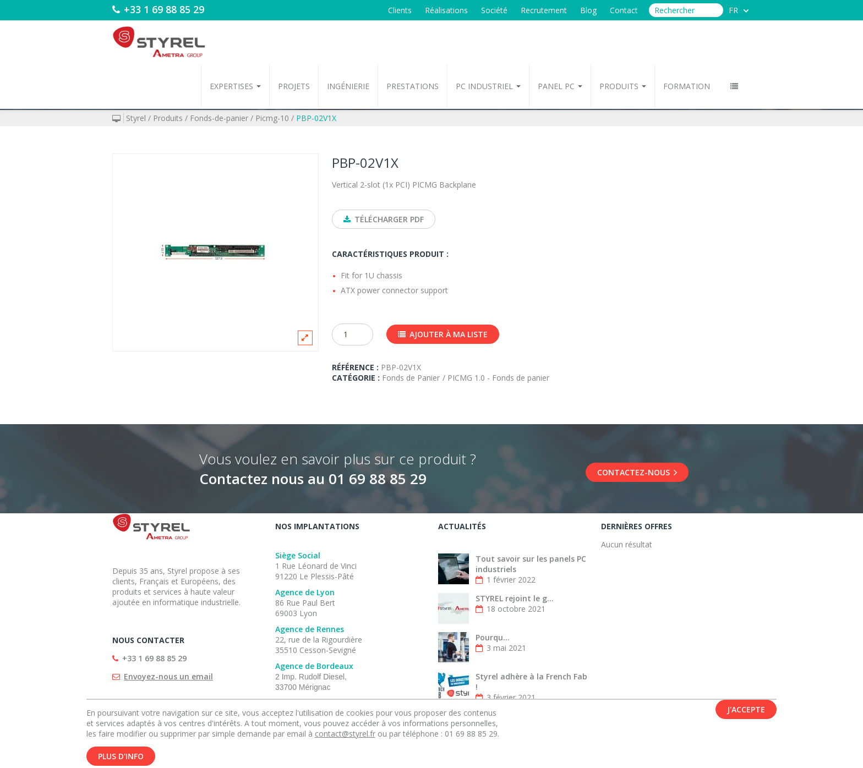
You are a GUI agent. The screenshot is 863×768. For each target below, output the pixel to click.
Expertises (235, 86)
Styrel (136, 118)
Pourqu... (493, 637)
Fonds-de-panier (219, 118)
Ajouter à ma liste (443, 334)
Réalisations (446, 10)
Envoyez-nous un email (168, 676)
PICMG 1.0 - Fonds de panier (498, 377)
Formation (686, 86)
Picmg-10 (272, 118)
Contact (624, 10)
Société (494, 10)
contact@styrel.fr (345, 734)
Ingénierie (348, 86)
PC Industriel (488, 86)
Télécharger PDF (383, 219)
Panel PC (560, 86)
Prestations (412, 86)
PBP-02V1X (316, 118)
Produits (622, 86)
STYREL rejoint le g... (515, 598)
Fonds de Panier (411, 377)
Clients (400, 10)
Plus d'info (121, 756)
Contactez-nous (637, 472)
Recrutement (544, 10)
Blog (588, 10)
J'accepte (746, 710)
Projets (294, 86)
